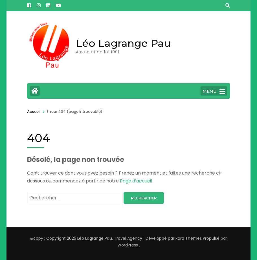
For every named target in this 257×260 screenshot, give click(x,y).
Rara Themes (188, 238)
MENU (214, 92)
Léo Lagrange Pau (123, 43)
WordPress (127, 245)
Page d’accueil (136, 181)
